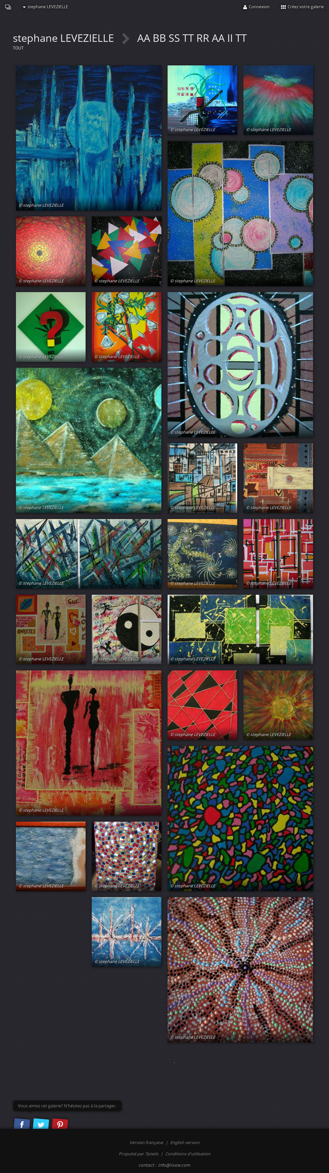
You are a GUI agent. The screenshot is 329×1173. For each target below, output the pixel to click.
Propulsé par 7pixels (138, 1154)
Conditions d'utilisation (187, 1154)
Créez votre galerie (302, 6)
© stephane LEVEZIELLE (41, 205)
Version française (147, 1142)
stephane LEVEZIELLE (45, 6)
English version (184, 1142)
